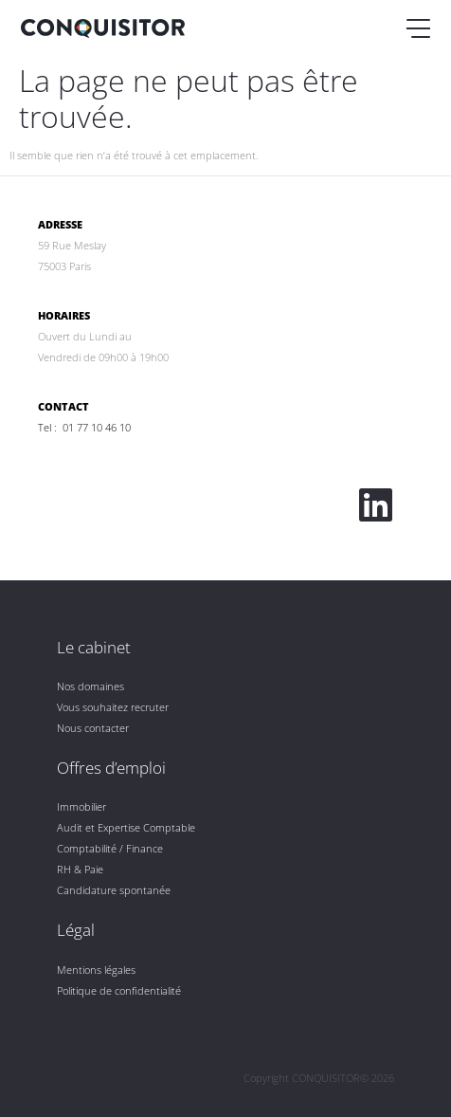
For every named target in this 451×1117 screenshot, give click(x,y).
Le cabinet (94, 647)
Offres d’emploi (111, 767)
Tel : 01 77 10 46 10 (84, 427)
